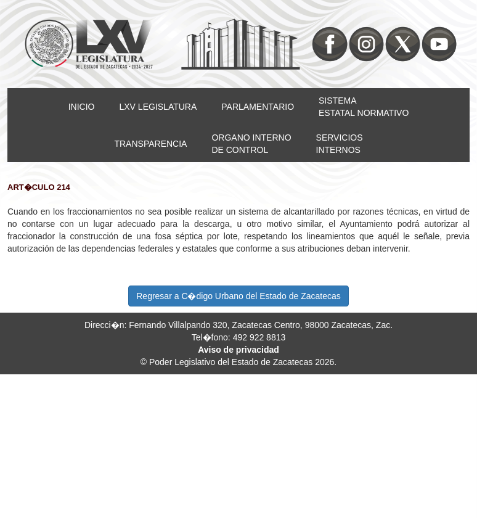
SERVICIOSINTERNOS (339, 144)
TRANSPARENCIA (150, 144)
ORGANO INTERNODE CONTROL (251, 144)
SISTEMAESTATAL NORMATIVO (364, 107)
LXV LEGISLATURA (158, 107)
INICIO (81, 107)
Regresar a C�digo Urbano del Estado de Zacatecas (238, 296)
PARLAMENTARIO (257, 107)
